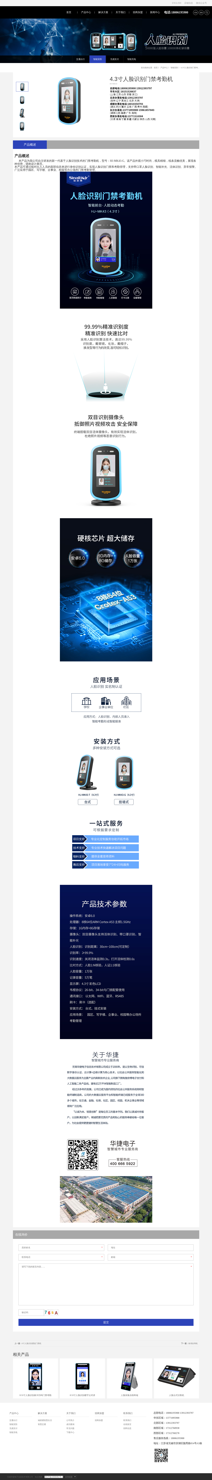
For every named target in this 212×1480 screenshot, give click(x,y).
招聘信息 (127, 1428)
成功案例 (70, 1424)
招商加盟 (138, 12)
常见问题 (70, 1428)
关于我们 (120, 12)
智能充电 (13, 1432)
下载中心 (70, 1432)
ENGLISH (176, 3)
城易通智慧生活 (45, 1420)
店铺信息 (188, 3)
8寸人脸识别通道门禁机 (27, 1343)
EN (201, 13)
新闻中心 (155, 12)
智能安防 (174, 68)
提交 (106, 1322)
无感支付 (13, 1428)
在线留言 (127, 1424)
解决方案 (103, 12)
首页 (68, 12)
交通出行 (13, 1420)
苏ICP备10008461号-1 (53, 1477)
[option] (22, 87)
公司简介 (70, 1420)
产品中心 (86, 12)
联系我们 (128, 1413)
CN (195, 13)
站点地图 (38, 1477)
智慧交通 (42, 1424)
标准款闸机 (189, 1343)
